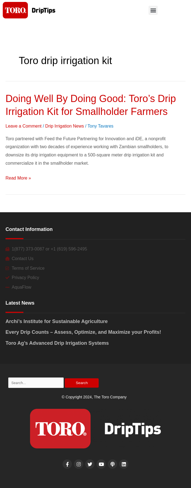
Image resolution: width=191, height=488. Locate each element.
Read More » (18, 178)
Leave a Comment (24, 126)
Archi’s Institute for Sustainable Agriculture (57, 321)
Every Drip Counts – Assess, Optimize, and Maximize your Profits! (83, 332)
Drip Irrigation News (64, 126)
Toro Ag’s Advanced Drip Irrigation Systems (57, 343)
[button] (153, 10)
